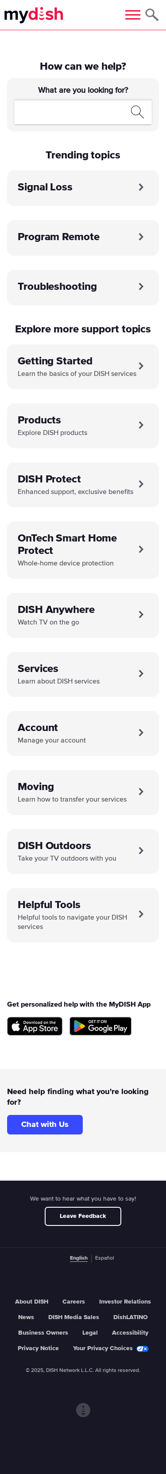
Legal (90, 1333)
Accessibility (130, 1333)
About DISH (31, 1302)
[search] (73, 112)
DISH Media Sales (73, 1317)
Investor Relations (125, 1302)
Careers (73, 1302)
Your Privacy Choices (111, 1348)
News (26, 1317)
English (79, 1258)
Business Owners (43, 1333)
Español (104, 1258)
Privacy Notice (38, 1348)
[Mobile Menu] (133, 15)
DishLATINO (130, 1317)
